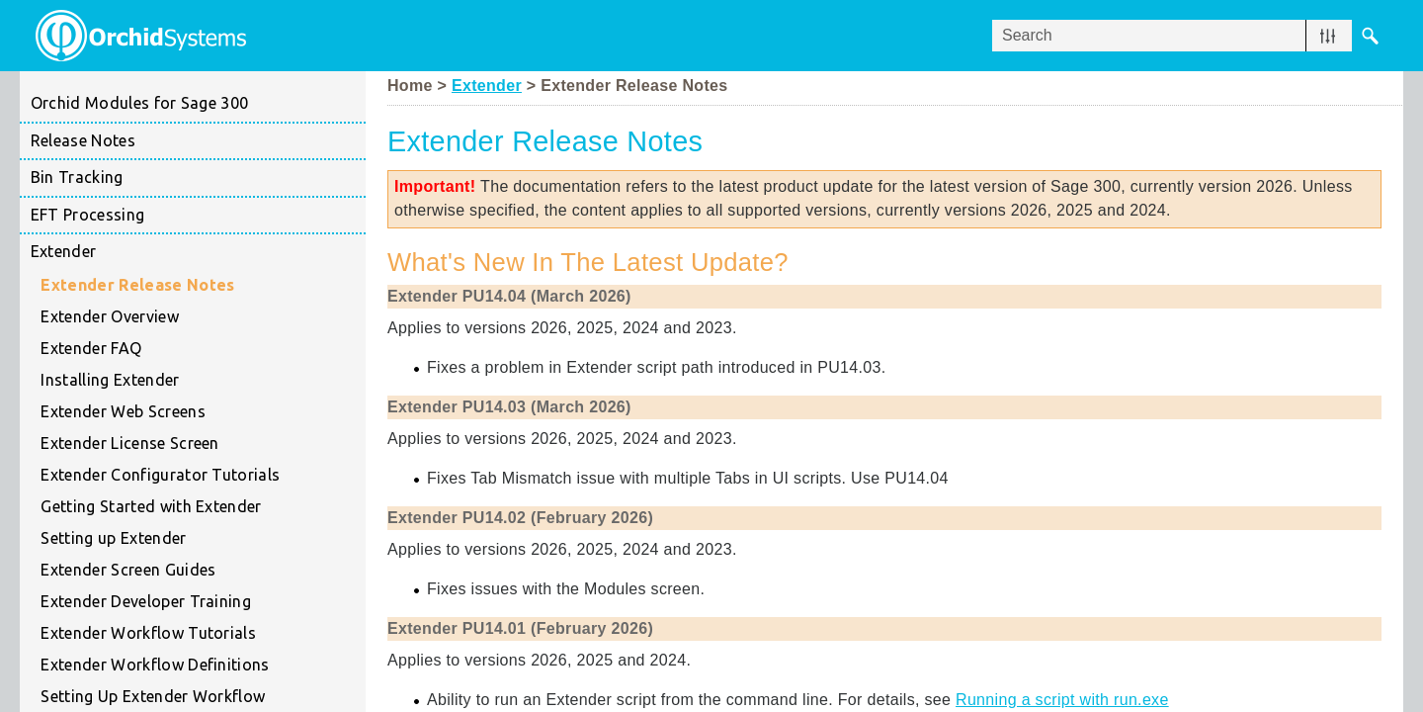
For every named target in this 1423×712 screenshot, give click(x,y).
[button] (1327, 35)
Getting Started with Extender (203, 507)
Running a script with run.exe (1062, 699)
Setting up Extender (203, 539)
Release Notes (83, 140)
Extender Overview (109, 316)
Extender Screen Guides (203, 570)
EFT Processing (198, 215)
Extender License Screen (129, 443)
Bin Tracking (198, 178)
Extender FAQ (91, 348)
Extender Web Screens (123, 411)
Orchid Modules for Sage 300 (140, 103)
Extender (198, 252)
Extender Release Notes (137, 285)
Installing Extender (110, 380)
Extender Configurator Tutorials (203, 475)
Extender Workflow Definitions (155, 664)
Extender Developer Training (203, 602)
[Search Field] (1189, 35)
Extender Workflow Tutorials (203, 634)
